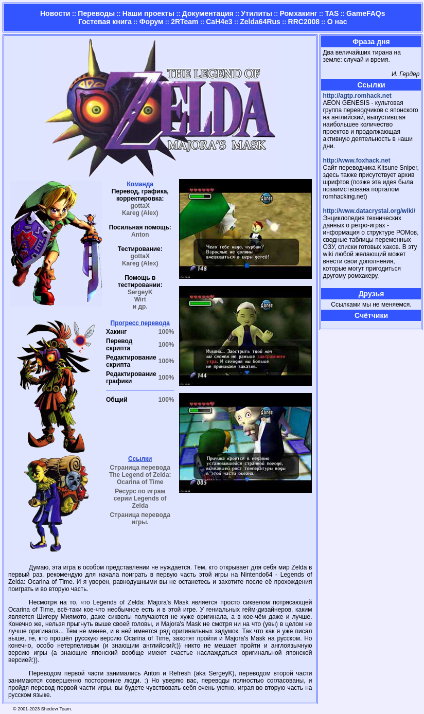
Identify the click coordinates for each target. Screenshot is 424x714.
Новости (55, 13)
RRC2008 (304, 21)
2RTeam (184, 21)
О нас (337, 21)
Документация (208, 13)
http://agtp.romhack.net (357, 95)
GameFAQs (365, 13)
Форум (151, 21)
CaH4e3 (219, 21)
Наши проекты (148, 13)
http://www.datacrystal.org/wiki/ (369, 211)
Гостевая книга (105, 21)
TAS (332, 13)
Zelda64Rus (260, 21)
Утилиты (256, 13)
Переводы (96, 13)
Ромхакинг (298, 13)
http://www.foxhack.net (356, 160)
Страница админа (341, 325)
